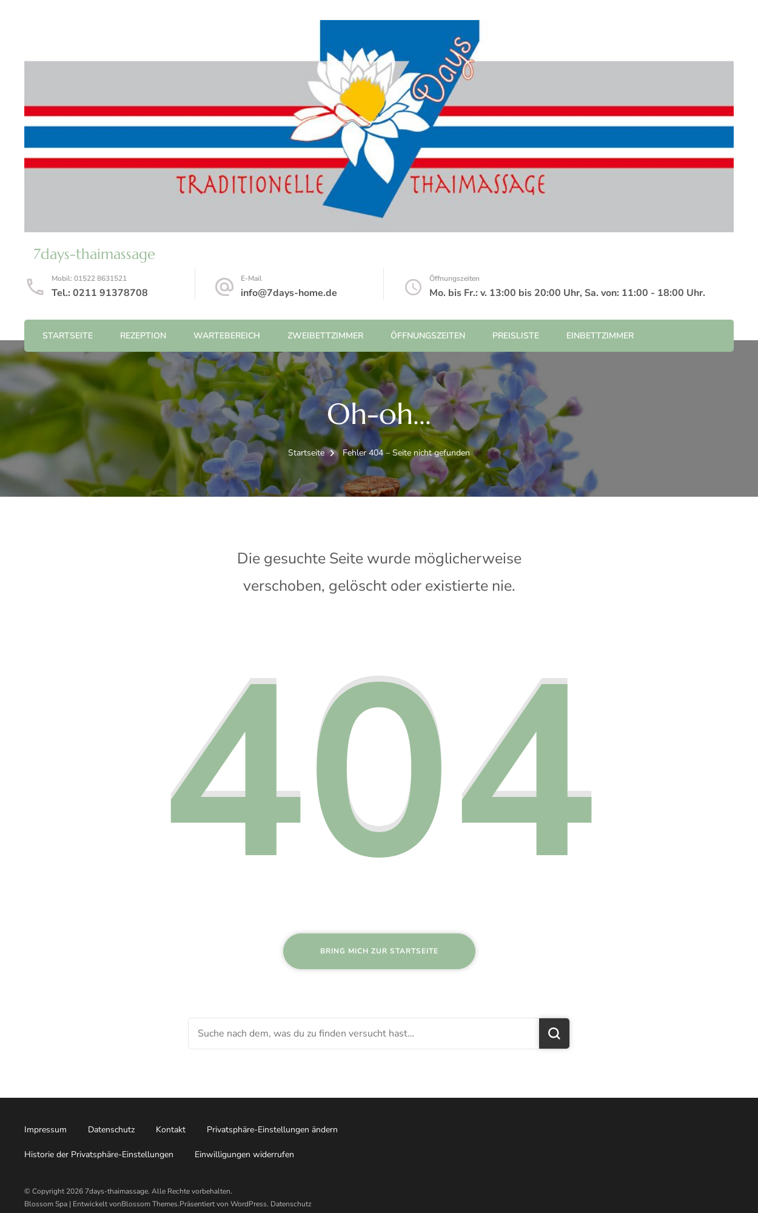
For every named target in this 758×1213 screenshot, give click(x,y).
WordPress (248, 1204)
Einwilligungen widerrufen (244, 1154)
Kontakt (171, 1129)
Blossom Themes (149, 1204)
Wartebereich (226, 335)
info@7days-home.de (289, 293)
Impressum (45, 1129)
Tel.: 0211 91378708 (100, 293)
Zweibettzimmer (325, 335)
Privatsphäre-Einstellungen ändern (272, 1129)
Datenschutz (111, 1129)
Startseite (67, 335)
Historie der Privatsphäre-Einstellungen (98, 1154)
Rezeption (143, 335)
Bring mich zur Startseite (379, 951)
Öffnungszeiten (428, 335)
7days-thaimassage (94, 254)
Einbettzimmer (600, 335)
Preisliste (515, 335)
